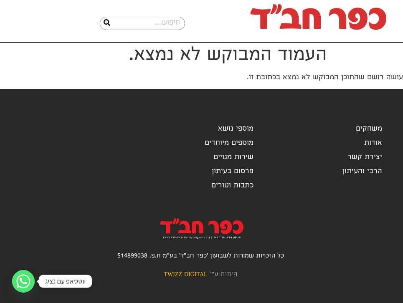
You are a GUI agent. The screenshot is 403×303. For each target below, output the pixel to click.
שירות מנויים (233, 158)
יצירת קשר (364, 158)
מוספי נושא (235, 129)
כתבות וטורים (232, 186)
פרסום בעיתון (232, 172)
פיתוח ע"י (200, 274)
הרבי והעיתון (362, 172)
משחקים (369, 129)
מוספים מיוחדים (229, 143)
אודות (373, 143)
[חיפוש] (107, 23)
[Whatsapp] (23, 281)
